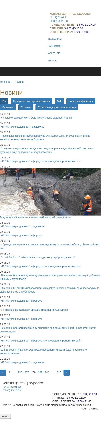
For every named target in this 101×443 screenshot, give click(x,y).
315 (59, 372)
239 (40, 372)
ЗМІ (59, 101)
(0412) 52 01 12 (59, 17)
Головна (5, 81)
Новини (19, 81)
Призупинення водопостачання (31, 101)
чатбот (5, 416)
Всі (4, 101)
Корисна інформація (81, 101)
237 (27, 372)
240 (47, 372)
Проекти (26, 107)
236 (20, 372)
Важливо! (7, 107)
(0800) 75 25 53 (59, 21)
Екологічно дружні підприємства (57, 107)
